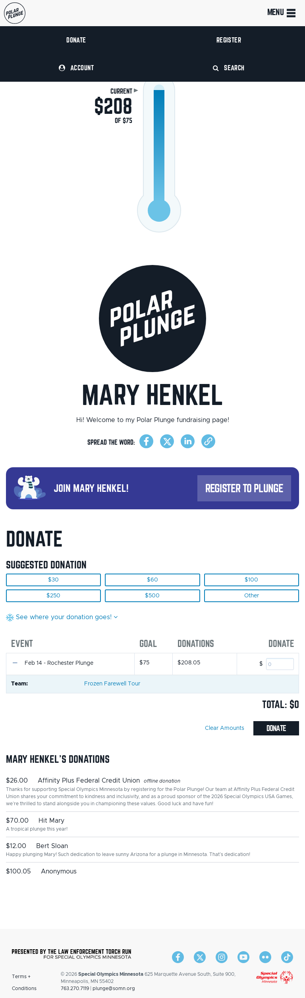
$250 (53, 596)
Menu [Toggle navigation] (282, 13)
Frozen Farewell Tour (112, 684)
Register (228, 40)
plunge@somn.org (114, 988)
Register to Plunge (244, 488)
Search (229, 67)
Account (76, 67)
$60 (152, 580)
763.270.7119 (75, 988)
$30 (53, 580)
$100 (251, 580)
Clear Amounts (224, 728)
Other (251, 596)
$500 (152, 596)
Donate (76, 40)
